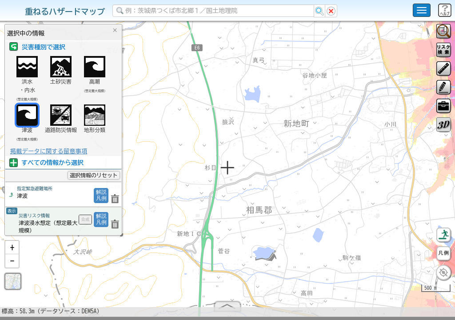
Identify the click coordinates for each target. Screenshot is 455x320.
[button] (12, 251)
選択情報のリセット (94, 175)
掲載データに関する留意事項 (48, 151)
